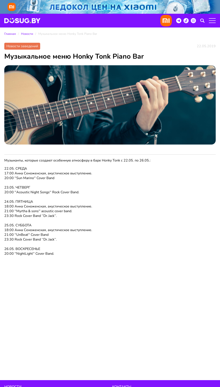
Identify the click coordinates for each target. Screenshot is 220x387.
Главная (10, 34)
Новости (27, 34)
